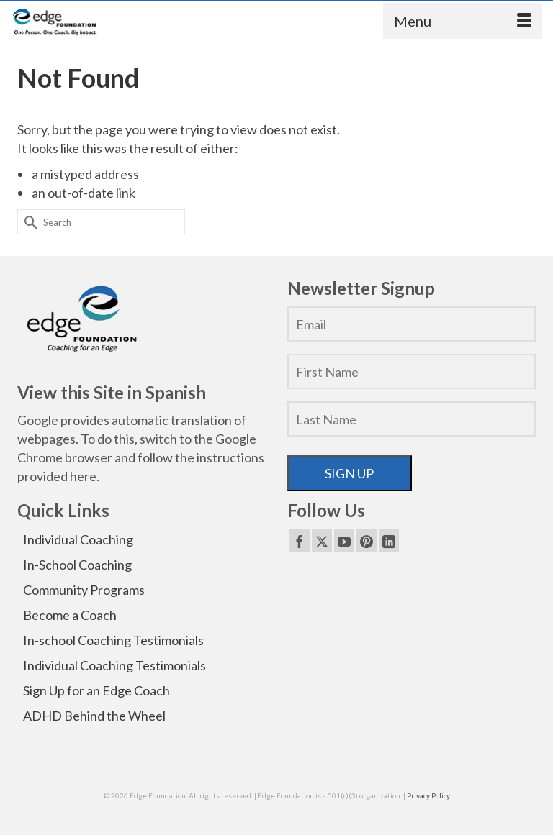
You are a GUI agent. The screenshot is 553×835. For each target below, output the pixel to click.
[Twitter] (322, 540)
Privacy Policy (428, 795)
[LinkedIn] (389, 540)
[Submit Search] (28, 221)
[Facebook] (299, 540)
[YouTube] (344, 540)
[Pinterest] (366, 540)
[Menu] (462, 21)
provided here (56, 476)
